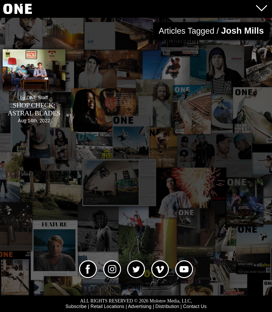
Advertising (140, 306)
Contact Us (195, 306)
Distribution (167, 306)
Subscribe (76, 306)
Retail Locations (107, 306)
